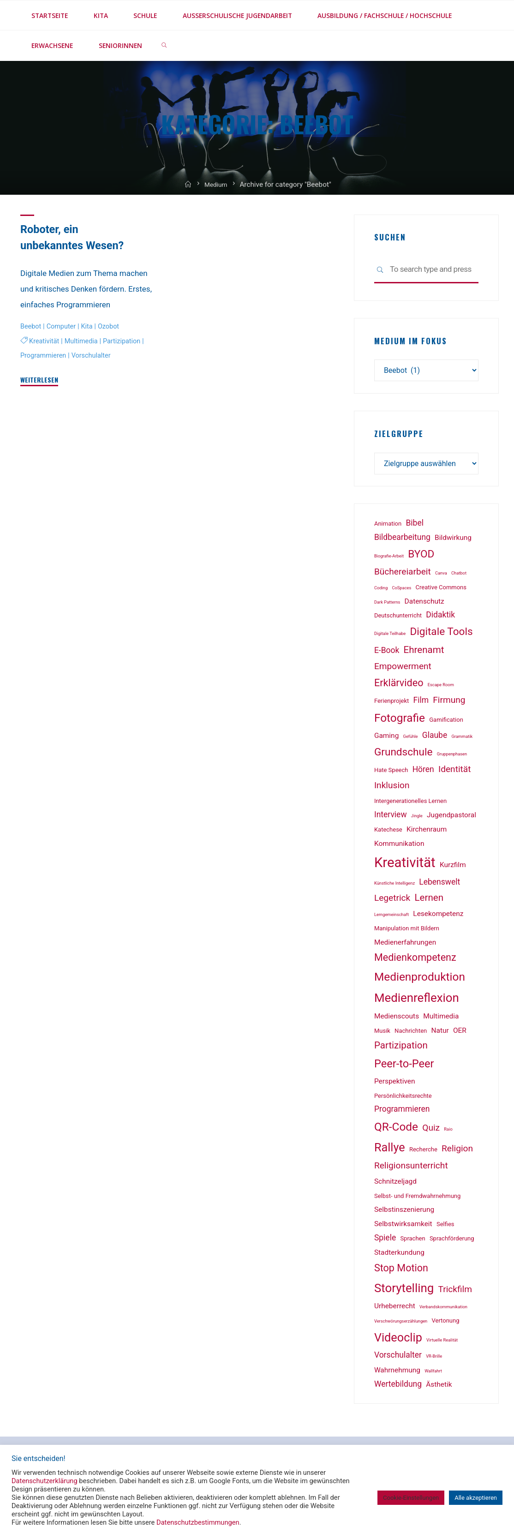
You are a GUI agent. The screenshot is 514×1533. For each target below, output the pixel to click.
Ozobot (113, 326)
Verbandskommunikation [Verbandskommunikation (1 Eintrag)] (443, 1309)
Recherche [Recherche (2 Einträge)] (423, 1151)
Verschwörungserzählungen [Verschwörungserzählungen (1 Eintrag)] (400, 1323)
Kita (90, 326)
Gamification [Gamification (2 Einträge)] (446, 722)
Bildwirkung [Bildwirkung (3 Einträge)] (453, 540)
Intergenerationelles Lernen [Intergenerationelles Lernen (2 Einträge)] (410, 803)
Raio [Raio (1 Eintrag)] (448, 1131)
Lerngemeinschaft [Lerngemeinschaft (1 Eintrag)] (391, 916)
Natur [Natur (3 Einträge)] (440, 1033)
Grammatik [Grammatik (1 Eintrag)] (461, 738)
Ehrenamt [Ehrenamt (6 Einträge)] (424, 652)
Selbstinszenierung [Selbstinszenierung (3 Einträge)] (404, 1212)
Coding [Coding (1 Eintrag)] (381, 590)
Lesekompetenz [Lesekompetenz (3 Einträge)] (438, 916)
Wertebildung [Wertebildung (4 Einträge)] (398, 1386)
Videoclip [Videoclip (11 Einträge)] (398, 1340)
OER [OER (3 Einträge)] (459, 1033)
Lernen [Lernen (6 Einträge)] (428, 899)
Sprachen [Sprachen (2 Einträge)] (412, 1240)
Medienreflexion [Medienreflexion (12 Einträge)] (416, 1000)
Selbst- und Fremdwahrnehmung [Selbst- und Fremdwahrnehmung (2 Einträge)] (417, 1198)
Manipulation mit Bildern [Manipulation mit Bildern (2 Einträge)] (406, 930)
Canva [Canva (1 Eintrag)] (441, 575)
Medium (216, 193)
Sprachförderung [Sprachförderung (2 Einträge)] (452, 1240)
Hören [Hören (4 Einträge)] (423, 771)
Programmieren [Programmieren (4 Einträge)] (402, 1111)
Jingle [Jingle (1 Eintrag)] (417, 817)
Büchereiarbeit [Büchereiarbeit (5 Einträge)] (402, 574)
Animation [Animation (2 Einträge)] (387, 525)
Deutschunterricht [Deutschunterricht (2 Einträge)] (398, 618)
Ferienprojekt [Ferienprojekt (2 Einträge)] (391, 703)
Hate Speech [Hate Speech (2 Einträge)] (391, 772)
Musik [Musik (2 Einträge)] (382, 1033)
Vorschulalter (94, 355)
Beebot (31, 326)
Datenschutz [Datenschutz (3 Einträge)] (424, 603)
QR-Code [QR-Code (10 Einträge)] (396, 1129)
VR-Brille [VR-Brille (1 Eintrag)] (434, 1358)
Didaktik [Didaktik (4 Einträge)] (440, 617)
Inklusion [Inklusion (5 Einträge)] (392, 787)
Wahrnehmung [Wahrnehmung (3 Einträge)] (397, 1372)
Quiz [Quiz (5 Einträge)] (431, 1130)
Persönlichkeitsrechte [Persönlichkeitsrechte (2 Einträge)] (403, 1098)
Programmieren (44, 355)
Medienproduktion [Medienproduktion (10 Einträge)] (419, 979)
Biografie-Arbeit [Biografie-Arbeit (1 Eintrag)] (389, 558)
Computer (63, 326)
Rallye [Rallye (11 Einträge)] (389, 1149)
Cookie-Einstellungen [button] (411, 1497)
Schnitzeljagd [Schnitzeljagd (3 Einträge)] (395, 1184)
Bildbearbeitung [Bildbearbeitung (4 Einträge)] (402, 540)
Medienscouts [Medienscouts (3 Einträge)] (396, 1018)
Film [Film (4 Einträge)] (421, 702)
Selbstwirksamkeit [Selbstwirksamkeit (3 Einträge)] (403, 1226)
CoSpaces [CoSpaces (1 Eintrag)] (401, 590)
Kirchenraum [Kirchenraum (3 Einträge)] (426, 831)
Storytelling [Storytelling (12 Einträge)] (404, 1290)
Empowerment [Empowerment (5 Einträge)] (402, 668)
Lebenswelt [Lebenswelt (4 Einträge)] (439, 884)
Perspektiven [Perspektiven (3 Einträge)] (394, 1083)
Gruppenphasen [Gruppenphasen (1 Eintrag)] (452, 756)
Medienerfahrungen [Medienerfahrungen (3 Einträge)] (405, 944)
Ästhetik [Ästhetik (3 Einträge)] (439, 1387)
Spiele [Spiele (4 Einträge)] (385, 1240)
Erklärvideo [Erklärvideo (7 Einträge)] (399, 685)
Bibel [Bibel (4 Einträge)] (415, 525)
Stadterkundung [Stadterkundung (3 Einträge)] (399, 1255)
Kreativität (45, 341)
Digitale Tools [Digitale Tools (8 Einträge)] (441, 634)
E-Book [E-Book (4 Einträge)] (386, 652)
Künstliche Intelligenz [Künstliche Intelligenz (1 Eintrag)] (394, 885)
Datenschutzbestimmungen (197, 1522)
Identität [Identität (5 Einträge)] (454, 771)
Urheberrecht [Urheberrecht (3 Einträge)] (394, 1309)
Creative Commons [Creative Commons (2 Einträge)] (441, 589)
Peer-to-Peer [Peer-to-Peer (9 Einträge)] (404, 1066)
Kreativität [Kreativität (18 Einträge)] (405, 865)
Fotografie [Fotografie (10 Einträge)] (399, 720)
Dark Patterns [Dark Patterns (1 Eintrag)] (387, 604)
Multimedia (83, 341)
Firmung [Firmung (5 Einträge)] (449, 702)
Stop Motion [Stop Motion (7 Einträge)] (401, 1270)
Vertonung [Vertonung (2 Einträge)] (446, 1322)
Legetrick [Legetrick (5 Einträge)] (392, 900)
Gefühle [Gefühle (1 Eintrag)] (410, 738)
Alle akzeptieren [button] (475, 1497)
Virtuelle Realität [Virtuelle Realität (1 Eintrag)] (442, 1342)
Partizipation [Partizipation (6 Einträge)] (401, 1048)
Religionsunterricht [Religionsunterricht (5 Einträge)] (411, 1167)
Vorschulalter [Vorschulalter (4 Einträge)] (398, 1357)
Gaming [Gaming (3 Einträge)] (386, 738)
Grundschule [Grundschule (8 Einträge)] (403, 754)
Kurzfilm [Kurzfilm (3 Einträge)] (453, 867)
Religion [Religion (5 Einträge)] (457, 1150)
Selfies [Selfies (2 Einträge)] (445, 1226)
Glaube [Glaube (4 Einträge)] (434, 737)
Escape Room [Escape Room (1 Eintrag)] (441, 686)
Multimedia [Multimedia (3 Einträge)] (441, 1018)
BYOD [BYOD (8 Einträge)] (421, 556)
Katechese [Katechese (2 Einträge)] (388, 831)
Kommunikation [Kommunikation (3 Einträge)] (399, 846)
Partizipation (126, 341)
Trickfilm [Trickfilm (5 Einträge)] (455, 1291)
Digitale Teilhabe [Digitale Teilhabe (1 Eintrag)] (390, 635)
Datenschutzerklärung (45, 1481)
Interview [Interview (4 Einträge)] (390, 816)
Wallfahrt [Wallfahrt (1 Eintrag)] (433, 1373)
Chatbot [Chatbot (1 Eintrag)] (458, 575)
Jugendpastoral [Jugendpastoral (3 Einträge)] (451, 817)
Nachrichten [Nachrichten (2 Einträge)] (410, 1033)
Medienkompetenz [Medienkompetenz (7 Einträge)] (415, 960)
